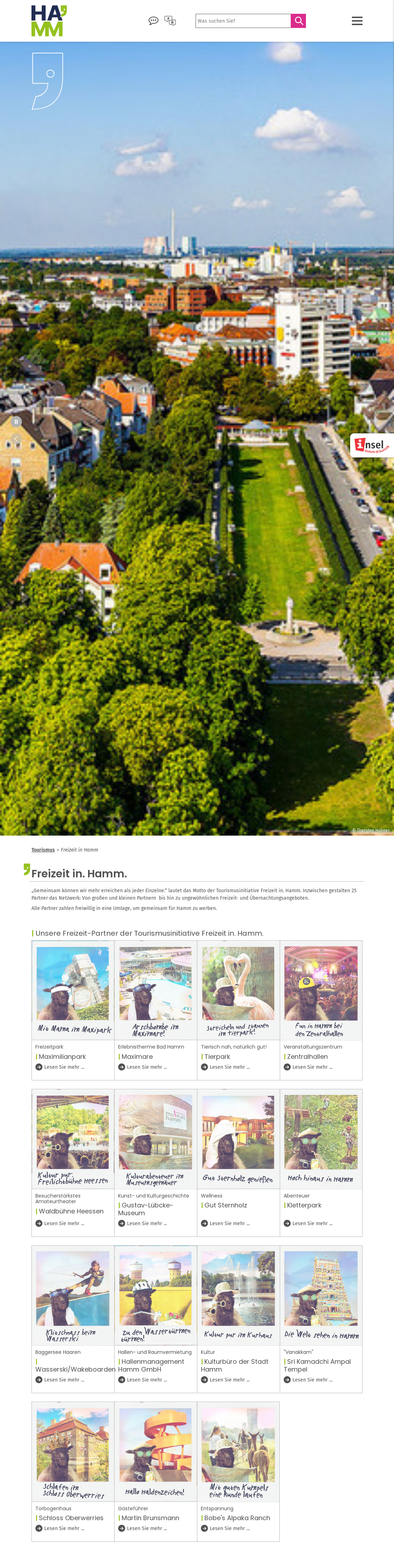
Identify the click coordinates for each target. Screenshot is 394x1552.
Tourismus (43, 850)
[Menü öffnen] (357, 21)
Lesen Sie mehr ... (64, 1067)
